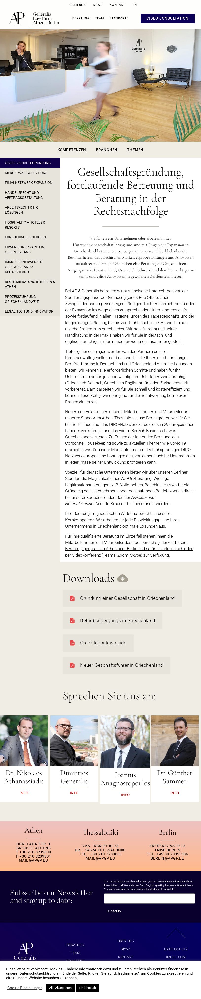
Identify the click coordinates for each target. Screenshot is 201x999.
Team (99, 18)
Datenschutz (176, 949)
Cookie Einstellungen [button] (24, 988)
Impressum (176, 957)
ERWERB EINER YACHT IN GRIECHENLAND (24, 249)
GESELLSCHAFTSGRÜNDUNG (28, 163)
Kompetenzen (72, 150)
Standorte (119, 18)
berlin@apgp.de (167, 858)
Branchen (106, 150)
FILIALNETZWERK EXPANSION (28, 183)
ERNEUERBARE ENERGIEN (25, 237)
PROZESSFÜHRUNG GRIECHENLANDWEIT (22, 299)
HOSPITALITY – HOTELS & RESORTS (25, 224)
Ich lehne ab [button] (87, 988)
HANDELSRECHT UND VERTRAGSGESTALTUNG (24, 195)
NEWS (98, 5)
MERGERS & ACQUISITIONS (26, 173)
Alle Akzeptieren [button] (60, 988)
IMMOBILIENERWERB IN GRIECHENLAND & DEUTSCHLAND (24, 267)
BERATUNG (81, 18)
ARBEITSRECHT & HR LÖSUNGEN (21, 209)
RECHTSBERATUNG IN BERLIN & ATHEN (30, 284)
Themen (135, 150)
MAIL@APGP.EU (33, 860)
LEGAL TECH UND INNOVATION (29, 311)
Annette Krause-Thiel (114, 503)
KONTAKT (117, 5)
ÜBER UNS (77, 5)
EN (134, 5)
